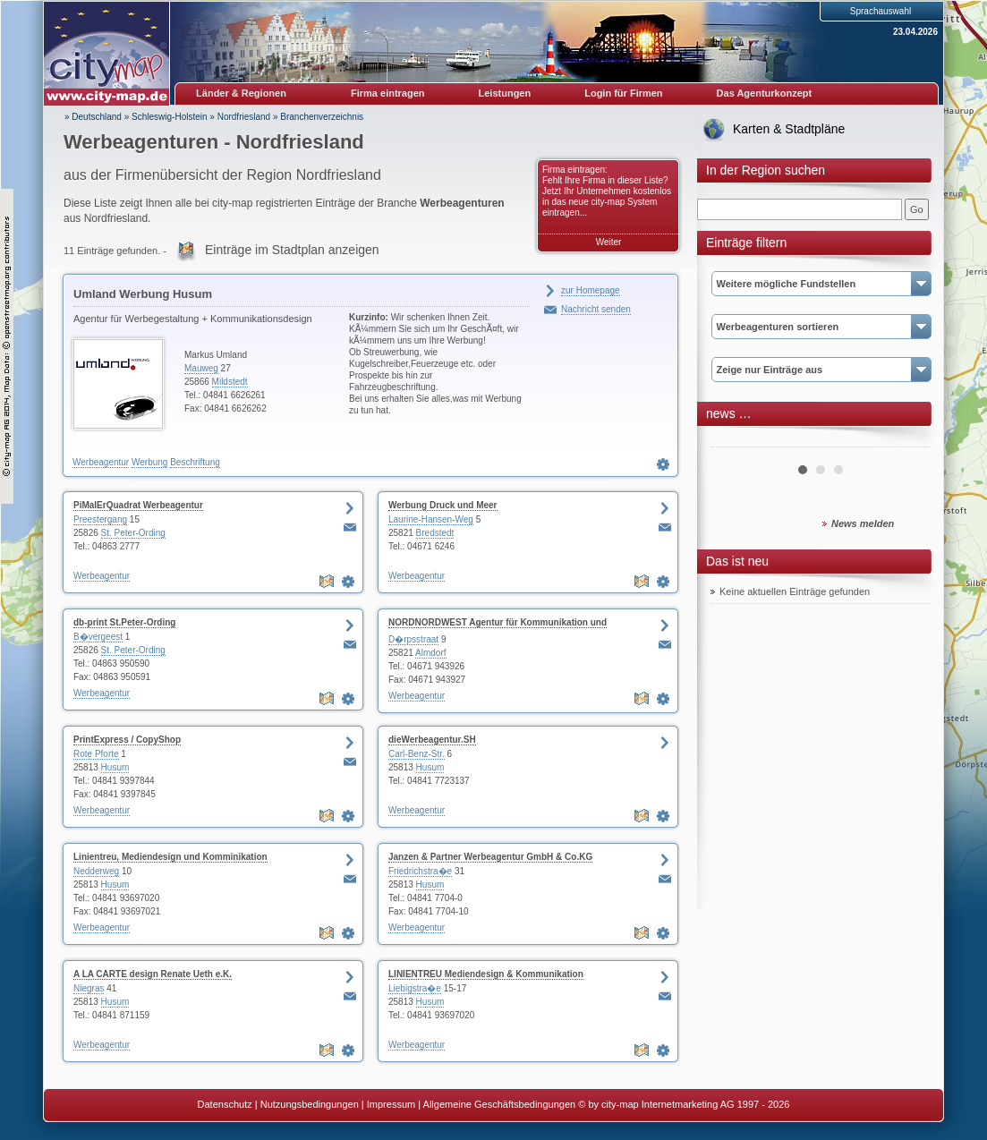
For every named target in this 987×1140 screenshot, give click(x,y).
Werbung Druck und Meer (443, 505)
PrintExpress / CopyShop (127, 739)
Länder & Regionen (241, 93)
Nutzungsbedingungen (309, 1104)
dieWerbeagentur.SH (432, 739)
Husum (115, 767)
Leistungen (505, 93)
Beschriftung (195, 462)
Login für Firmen (623, 93)
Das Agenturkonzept (765, 93)
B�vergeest (98, 637)
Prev (733, 440)
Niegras (88, 988)
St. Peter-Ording (133, 533)
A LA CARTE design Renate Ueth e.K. (152, 974)
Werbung (149, 462)
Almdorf (430, 653)
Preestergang (100, 519)
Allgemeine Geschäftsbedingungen (499, 1104)
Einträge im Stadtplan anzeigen (292, 249)
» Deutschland (93, 117)
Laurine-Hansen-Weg (430, 519)
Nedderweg (96, 871)
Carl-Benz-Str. (416, 754)
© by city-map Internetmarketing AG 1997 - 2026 (683, 1104)
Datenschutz (225, 1104)
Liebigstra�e (414, 988)
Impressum (391, 1104)
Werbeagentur (100, 462)
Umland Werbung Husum (142, 294)
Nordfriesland (243, 117)
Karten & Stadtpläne (789, 129)
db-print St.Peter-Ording (124, 622)
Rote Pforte (96, 754)
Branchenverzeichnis (321, 117)
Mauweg (201, 368)
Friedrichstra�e (420, 871)
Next (906, 440)
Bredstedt (435, 533)
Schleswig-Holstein (169, 117)
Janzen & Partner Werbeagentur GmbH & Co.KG (490, 857)
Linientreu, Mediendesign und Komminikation (170, 857)
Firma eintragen (388, 93)
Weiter (609, 242)
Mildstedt (230, 382)
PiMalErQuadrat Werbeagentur (138, 505)
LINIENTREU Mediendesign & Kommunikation (485, 974)
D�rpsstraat (413, 639)
